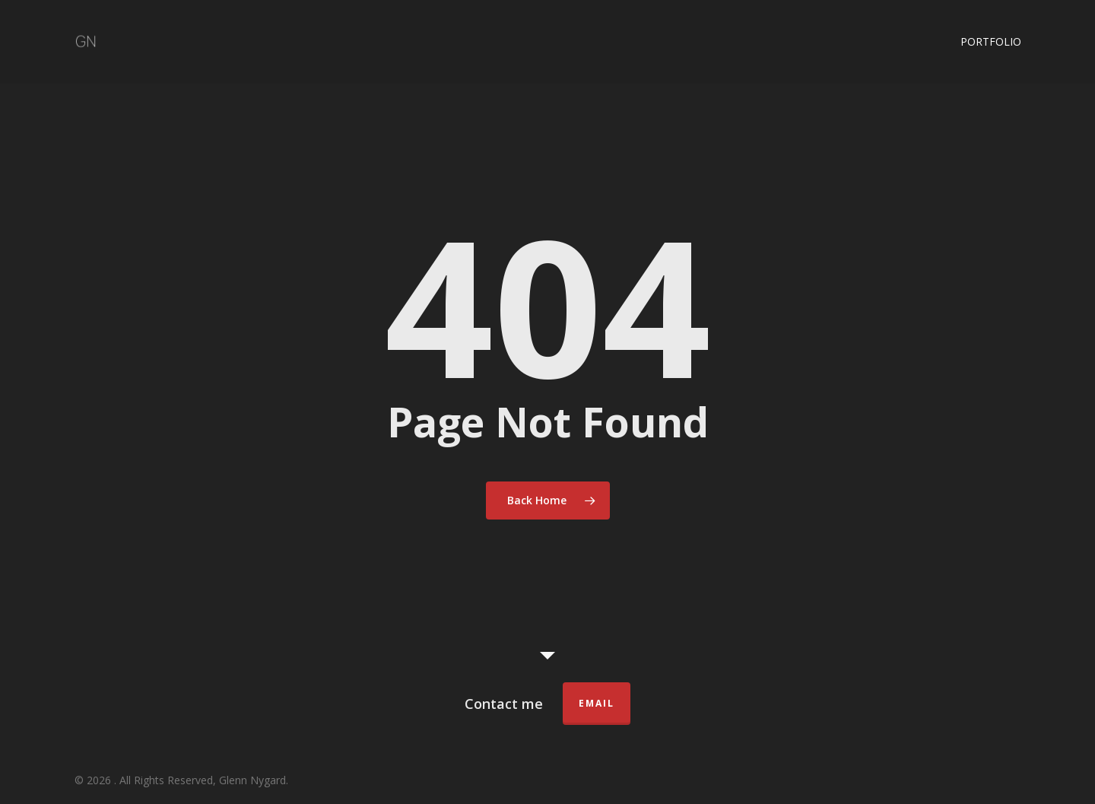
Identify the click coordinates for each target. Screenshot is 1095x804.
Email (596, 703)
